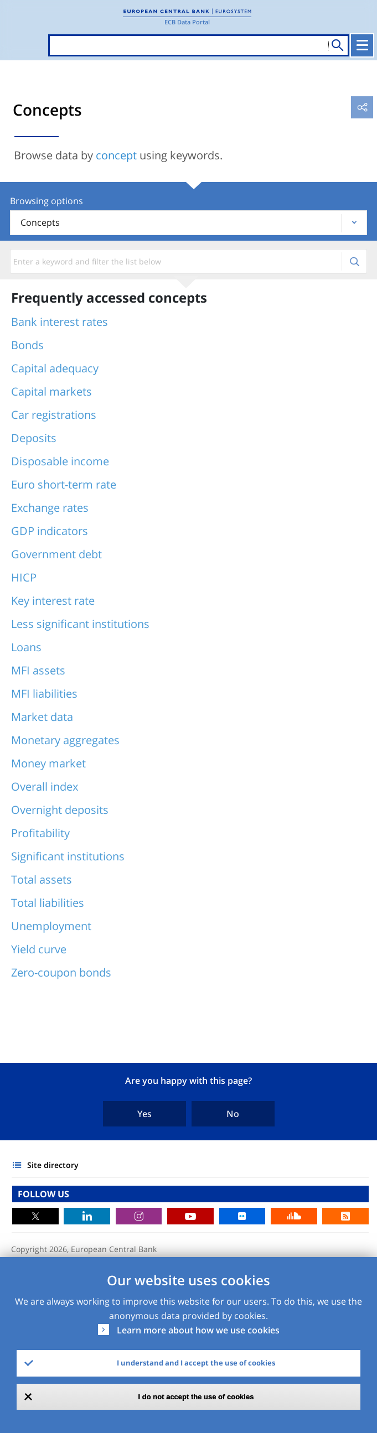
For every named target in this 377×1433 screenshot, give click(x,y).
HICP (24, 577)
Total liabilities (47, 902)
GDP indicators (49, 530)
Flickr (242, 1216)
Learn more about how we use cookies (198, 1330)
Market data (42, 716)
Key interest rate (53, 600)
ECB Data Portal (187, 22)
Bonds (27, 345)
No (232, 1114)
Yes (144, 1114)
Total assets (41, 879)
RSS (345, 1216)
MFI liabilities (44, 693)
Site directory (53, 1165)
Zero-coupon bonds (61, 972)
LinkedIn (87, 1216)
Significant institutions (68, 856)
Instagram (139, 1216)
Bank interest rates (59, 321)
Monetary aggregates (65, 740)
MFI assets (38, 670)
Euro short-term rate (63, 484)
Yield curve (38, 949)
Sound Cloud (294, 1216)
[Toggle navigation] (362, 45)
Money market (48, 763)
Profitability (40, 832)
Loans (26, 647)
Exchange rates (50, 507)
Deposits (33, 437)
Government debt (56, 554)
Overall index (44, 786)
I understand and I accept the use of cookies (196, 1363)
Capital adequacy (55, 368)
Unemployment (51, 925)
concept (116, 155)
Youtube (190, 1216)
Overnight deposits (60, 809)
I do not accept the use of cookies (196, 1397)
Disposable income (60, 461)
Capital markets (51, 391)
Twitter (35, 1216)
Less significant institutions (80, 623)
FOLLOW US (43, 1194)
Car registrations (53, 414)
